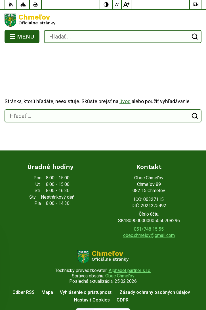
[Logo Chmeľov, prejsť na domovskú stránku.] (103, 20)
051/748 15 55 (149, 206)
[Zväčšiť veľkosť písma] (126, 4)
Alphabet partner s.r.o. (130, 247)
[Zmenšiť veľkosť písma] (117, 4)
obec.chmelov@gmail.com (149, 212)
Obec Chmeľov (119, 253)
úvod (125, 79)
